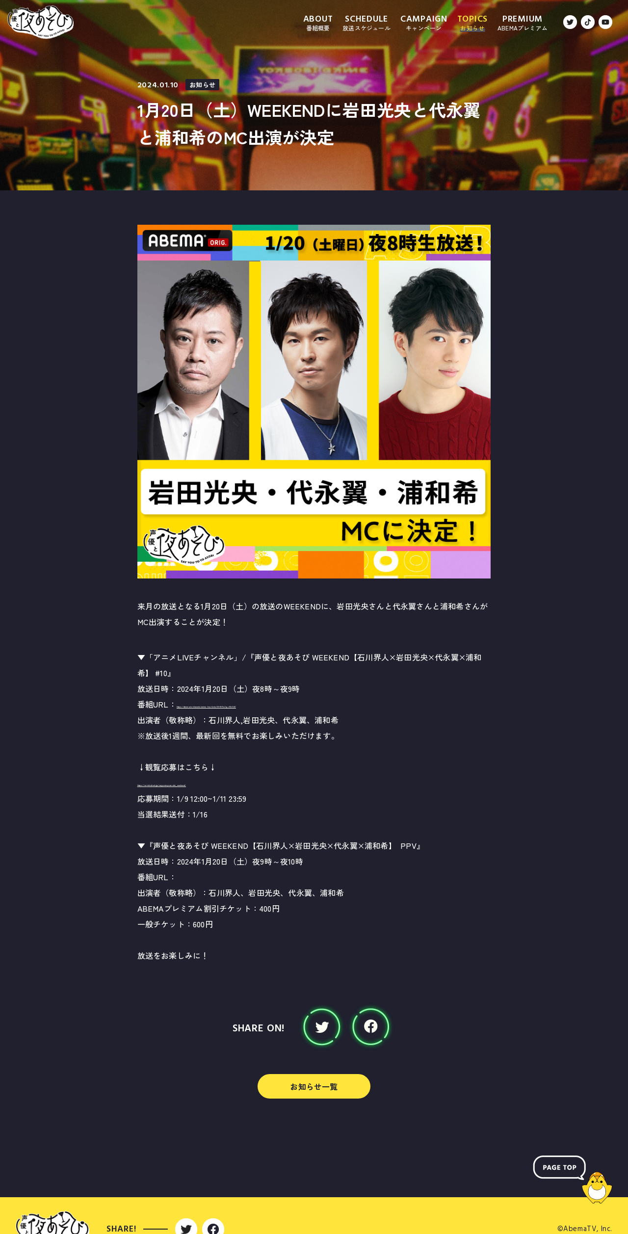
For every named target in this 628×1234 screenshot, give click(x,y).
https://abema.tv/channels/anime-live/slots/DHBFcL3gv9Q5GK (293, 704)
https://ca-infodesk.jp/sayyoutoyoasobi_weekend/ (230, 782)
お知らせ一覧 (314, 1086)
